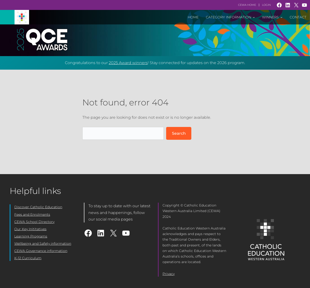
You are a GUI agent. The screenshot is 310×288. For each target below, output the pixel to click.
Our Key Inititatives (30, 229)
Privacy (169, 274)
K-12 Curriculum (27, 258)
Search (179, 133)
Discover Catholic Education (38, 207)
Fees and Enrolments (32, 214)
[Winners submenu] (281, 17)
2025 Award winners (128, 62)
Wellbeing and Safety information (42, 243)
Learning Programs (30, 236)
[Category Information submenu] (254, 17)
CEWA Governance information (40, 251)
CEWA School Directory (34, 222)
